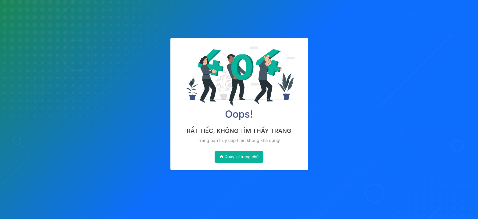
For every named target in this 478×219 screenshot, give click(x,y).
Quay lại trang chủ (239, 156)
